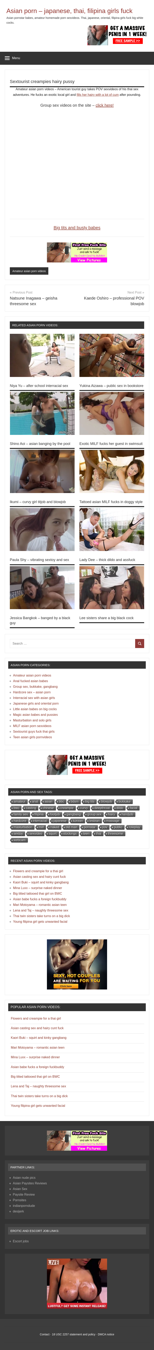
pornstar (90, 827)
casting (31, 808)
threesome (115, 833)
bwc (16, 808)
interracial (40, 820)
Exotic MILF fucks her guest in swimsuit (111, 444)
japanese (60, 820)
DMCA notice (106, 1334)
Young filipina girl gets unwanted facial (40, 921)
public (118, 827)
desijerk (18, 1211)
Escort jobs (21, 1241)
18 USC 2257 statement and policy (73, 1334)
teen (86, 833)
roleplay (134, 827)
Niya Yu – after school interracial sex (39, 386)
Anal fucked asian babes (30, 681)
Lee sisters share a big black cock (106, 618)
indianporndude (24, 1205)
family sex (21, 814)
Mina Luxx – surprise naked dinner (37, 888)
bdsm (75, 801)
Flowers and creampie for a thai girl (38, 871)
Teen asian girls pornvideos (32, 737)
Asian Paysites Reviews (30, 1183)
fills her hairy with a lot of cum (98, 94)
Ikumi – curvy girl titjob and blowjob (38, 502)
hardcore (20, 820)
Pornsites (19, 1200)
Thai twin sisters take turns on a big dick (41, 916)
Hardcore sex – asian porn (32, 692)
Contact (44, 1334)
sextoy (18, 833)
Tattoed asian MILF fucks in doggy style (111, 502)
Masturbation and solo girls (32, 720)
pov (104, 827)
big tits (89, 801)
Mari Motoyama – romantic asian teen (40, 904)
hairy (111, 814)
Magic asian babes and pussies (35, 714)
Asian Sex (20, 1189)
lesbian (94, 820)
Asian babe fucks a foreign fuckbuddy (39, 899)
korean (78, 820)
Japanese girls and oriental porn (36, 703)
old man (71, 827)
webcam (20, 840)
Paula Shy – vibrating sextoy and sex (39, 560)
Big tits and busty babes (77, 227)
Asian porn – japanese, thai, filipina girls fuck (69, 10)
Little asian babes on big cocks (35, 709)
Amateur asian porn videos (29, 271)
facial (133, 808)
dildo (120, 808)
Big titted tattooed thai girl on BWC (37, 893)
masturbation (23, 827)
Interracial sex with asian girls (34, 698)
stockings (70, 833)
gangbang (74, 814)
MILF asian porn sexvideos (32, 726)
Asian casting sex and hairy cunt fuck (39, 876)
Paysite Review (24, 1194)
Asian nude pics (24, 1177)
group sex (94, 814)
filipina (39, 814)
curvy (84, 808)
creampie (67, 808)
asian (48, 801)
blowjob (106, 801)
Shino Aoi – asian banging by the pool (40, 444)
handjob (127, 814)
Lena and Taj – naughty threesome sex (40, 910)
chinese (48, 808)
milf (41, 827)
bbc (61, 801)
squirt (53, 833)
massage (112, 820)
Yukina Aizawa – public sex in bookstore (111, 386)
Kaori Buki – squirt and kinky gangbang (41, 882)
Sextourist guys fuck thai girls (34, 731)
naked (54, 827)
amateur (19, 801)
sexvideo (35, 833)
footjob (55, 814)
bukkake (125, 801)
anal (35, 801)
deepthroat (102, 808)
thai (98, 833)
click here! (105, 105)
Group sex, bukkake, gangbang (35, 686)
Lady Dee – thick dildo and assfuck (107, 560)
